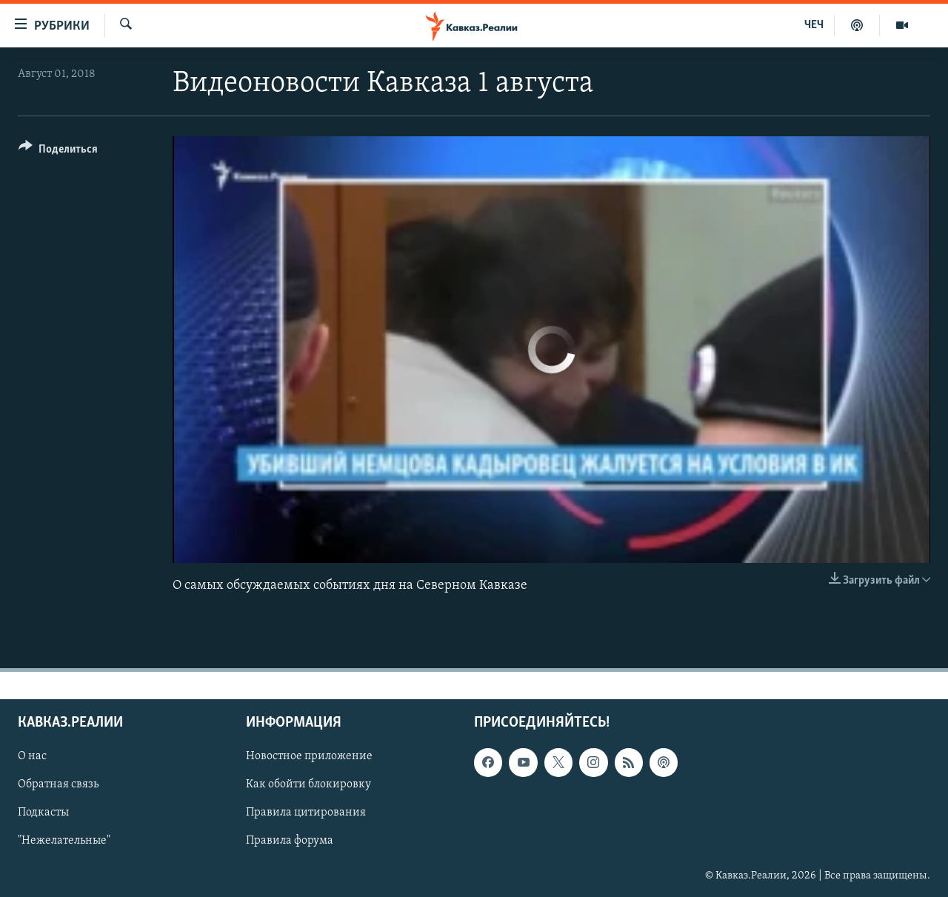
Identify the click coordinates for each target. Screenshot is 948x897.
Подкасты (43, 812)
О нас (32, 756)
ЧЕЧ (814, 25)
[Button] (58, 151)
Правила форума (289, 841)
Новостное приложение (309, 756)
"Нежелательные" (64, 841)
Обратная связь (58, 784)
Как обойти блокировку (308, 784)
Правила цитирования (306, 812)
